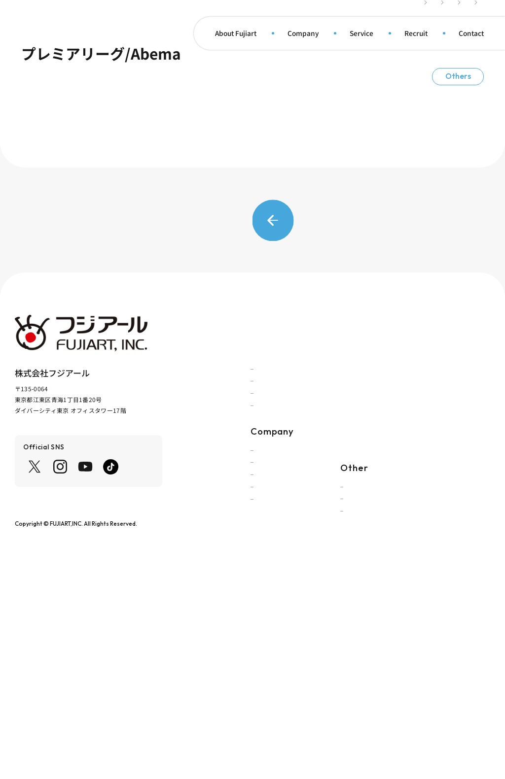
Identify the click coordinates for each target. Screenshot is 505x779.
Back (252, 403)
